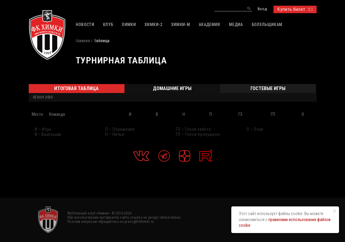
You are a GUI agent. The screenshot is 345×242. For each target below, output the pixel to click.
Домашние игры (172, 88)
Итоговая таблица (76, 88)
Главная (83, 40)
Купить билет (294, 9)
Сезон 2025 (43, 97)
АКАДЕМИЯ (209, 24)
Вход (262, 9)
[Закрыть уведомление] (335, 211)
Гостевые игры (267, 88)
